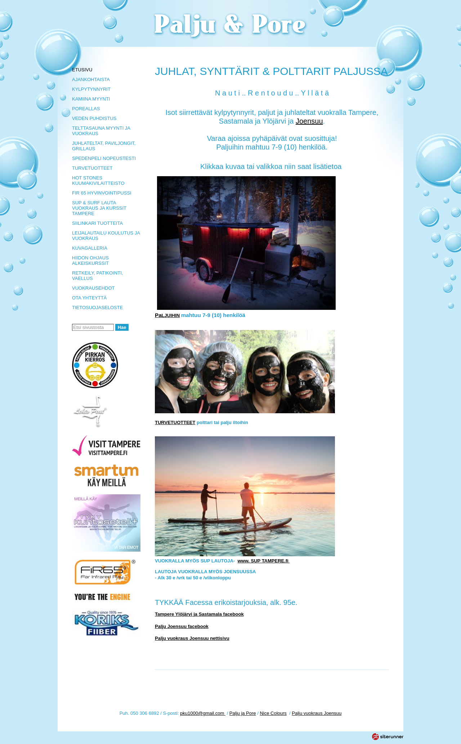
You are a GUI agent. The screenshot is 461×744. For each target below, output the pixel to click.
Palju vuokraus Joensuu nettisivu (192, 638)
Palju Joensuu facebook (182, 626)
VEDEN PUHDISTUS (94, 118)
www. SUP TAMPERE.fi (263, 560)
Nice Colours (273, 713)
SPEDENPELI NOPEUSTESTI (104, 158)
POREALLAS (86, 108)
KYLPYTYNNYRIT (91, 89)
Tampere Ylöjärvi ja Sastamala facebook (199, 614)
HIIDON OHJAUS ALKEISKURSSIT (90, 260)
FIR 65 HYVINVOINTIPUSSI (101, 193)
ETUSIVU (82, 69)
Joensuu (309, 121)
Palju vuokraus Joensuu (316, 713)
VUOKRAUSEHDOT (93, 288)
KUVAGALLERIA (89, 248)
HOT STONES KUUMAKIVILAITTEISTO (98, 180)
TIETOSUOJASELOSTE (97, 307)
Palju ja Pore (242, 713)
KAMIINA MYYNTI (91, 99)
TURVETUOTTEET (92, 168)
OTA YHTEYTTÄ (89, 297)
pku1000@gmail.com (202, 713)
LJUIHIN (167, 315)
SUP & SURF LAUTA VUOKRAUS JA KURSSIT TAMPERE (99, 208)
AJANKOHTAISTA (91, 79)
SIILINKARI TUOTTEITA (97, 223)
